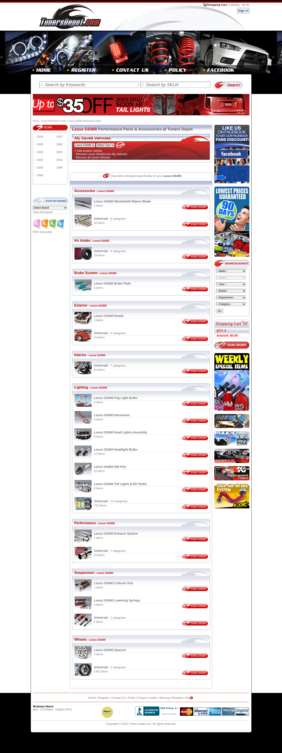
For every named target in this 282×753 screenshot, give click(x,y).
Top (189, 697)
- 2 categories (110, 667)
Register (103, 697)
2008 (40, 136)
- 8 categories (110, 218)
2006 (40, 144)
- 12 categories (111, 501)
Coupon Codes (147, 697)
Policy (131, 697)
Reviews (177, 697)
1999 (59, 167)
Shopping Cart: (228, 4)
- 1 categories (110, 617)
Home (36, 121)
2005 (59, 144)
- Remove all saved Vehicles (92, 157)
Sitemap (164, 697)
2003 (59, 152)
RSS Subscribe (49, 231)
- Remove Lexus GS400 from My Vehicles (100, 154)
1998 (40, 175)
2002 (40, 159)
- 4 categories (110, 251)
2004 (40, 152)
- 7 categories (110, 365)
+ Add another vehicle (88, 150)
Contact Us (118, 697)
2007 (59, 136)
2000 (40, 167)
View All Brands (43, 212)
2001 (59, 159)
